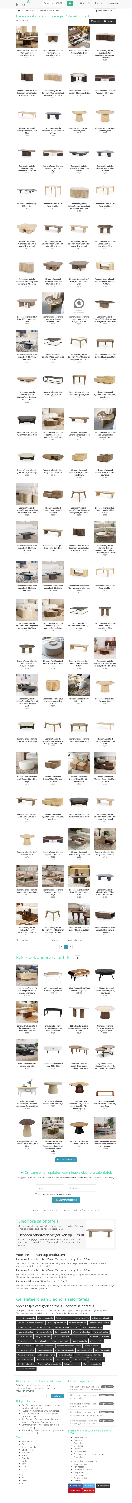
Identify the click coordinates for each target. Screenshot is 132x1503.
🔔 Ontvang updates (66, 1199)
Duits (24, 1466)
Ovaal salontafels (79, 1336)
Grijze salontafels (24, 1341)
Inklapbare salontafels (44, 1346)
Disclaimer (78, 1446)
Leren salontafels (79, 1359)
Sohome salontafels (72, 1364)
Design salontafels (43, 1336)
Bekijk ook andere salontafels (48, 957)
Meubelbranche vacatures (85, 1461)
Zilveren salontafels (43, 1327)
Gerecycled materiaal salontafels (30, 1323)
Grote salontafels (65, 1355)
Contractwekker (29, 1424)
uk (23, 1477)
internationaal (48, 1422)
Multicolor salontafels (46, 1355)
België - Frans (28, 1449)
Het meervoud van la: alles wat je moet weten (92, 1396)
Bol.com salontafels (61, 1336)
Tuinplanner (79, 1472)
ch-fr (24, 1463)
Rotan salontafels (62, 1359)
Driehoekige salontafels (56, 1323)
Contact (77, 1480)
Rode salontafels (41, 1341)
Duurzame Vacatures (31, 1422)
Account (99, 3)
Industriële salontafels (26, 1368)
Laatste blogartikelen (81, 1381)
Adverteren (78, 1475)
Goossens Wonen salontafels (49, 1364)
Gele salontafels (96, 1341)
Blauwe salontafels (25, 1346)
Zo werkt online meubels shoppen (89, 1454)
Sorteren (109, 21)
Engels (24, 1472)
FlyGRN (25, 1410)
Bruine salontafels (44, 1350)
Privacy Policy (79, 1457)
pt (23, 1469)
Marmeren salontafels (92, 1364)
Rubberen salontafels (60, 1341)
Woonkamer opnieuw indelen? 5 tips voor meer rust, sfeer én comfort (92, 1388)
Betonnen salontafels (26, 1355)
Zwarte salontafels (84, 1350)
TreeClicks (26, 1405)
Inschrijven (57, 1396)
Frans (24, 1444)
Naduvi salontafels (79, 1341)
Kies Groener (27, 1419)
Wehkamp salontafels (81, 1332)
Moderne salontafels (26, 1350)
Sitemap (77, 1448)
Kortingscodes (80, 1466)
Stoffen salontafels (25, 1327)
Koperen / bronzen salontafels (69, 1346)
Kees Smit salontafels (26, 1364)
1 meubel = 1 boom (83, 1469)
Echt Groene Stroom (31, 1413)
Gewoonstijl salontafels (64, 1350)
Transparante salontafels (99, 1323)
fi (22, 1475)
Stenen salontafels (62, 1332)
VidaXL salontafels (25, 1336)
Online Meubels (81, 1437)
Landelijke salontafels (26, 1318)
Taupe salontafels (63, 1318)
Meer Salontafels (66, 1159)
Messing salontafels (25, 1332)
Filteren (95, 21)
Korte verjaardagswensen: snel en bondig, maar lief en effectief (92, 1422)
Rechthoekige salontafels (100, 1336)
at (22, 1483)
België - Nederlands (30, 1447)
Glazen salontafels (45, 1318)
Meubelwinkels (80, 1451)
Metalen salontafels (25, 1359)
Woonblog (78, 1443)
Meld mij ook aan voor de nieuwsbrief (53, 1194)
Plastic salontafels (97, 1359)
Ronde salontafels (102, 1350)
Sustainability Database (32, 1430)
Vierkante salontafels (77, 1323)
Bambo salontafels (92, 1346)
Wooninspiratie (80, 1478)
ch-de (24, 1461)
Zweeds (25, 1458)
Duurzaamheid (80, 1464)
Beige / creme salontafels (92, 1327)
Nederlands (27, 1441)
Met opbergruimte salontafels (66, 1327)
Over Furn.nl (79, 1440)
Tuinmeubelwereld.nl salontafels (88, 1355)
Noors (24, 1455)
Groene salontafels (44, 1332)
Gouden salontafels (44, 1359)
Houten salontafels (81, 1318)
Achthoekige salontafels (101, 1318)
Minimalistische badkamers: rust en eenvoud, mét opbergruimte (92, 1413)
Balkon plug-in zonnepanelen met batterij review (92, 1405)
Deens (24, 1480)
